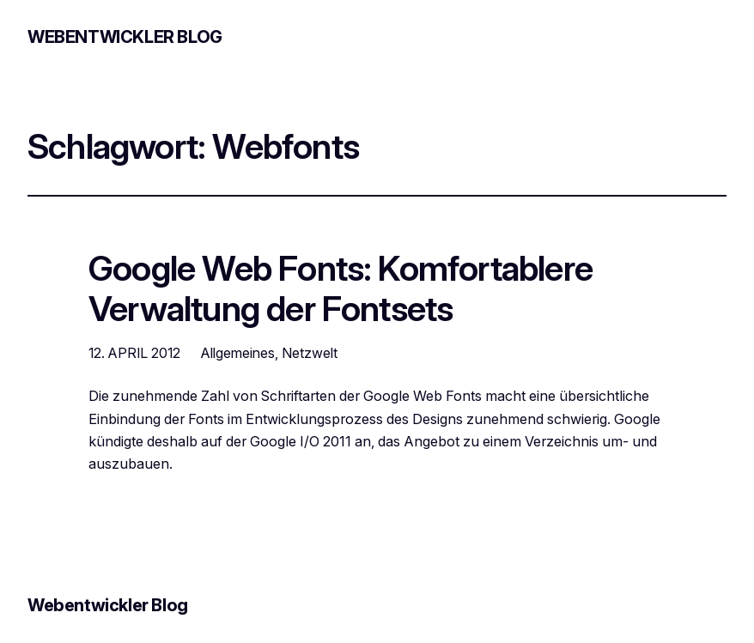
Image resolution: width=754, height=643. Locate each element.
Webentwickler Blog (124, 37)
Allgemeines (238, 352)
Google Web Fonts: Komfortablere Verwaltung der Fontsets (340, 289)
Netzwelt (309, 352)
